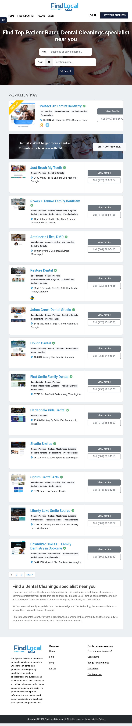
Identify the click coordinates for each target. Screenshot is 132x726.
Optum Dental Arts (44, 477)
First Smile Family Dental (49, 376)
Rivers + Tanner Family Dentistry (55, 201)
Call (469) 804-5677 (112, 118)
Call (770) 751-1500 (104, 322)
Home (11, 16)
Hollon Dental (40, 343)
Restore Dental (41, 270)
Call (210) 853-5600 (104, 422)
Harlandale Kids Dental (47, 410)
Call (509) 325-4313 (104, 456)
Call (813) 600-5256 (104, 489)
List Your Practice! (109, 146)
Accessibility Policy (95, 719)
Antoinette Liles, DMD (47, 237)
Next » (29, 574)
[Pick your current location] (49, 62)
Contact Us (93, 656)
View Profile (112, 111)
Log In (92, 15)
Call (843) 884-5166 (104, 214)
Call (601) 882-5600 (104, 249)
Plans (41, 16)
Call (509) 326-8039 (104, 556)
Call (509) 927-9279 (104, 523)
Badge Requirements (98, 662)
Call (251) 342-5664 (104, 355)
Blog (51, 16)
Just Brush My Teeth (46, 167)
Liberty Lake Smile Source (50, 510)
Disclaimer (93, 668)
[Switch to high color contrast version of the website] (3, 20)
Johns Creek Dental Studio (50, 309)
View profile (104, 172)
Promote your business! (100, 651)
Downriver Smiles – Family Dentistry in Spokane (50, 546)
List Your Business (114, 15)
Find (51, 656)
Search (66, 71)
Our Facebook (95, 674)
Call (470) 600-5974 (104, 180)
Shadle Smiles (41, 443)
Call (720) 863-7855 (104, 285)
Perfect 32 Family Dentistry (61, 106)
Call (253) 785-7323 (104, 389)
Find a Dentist (26, 16)
